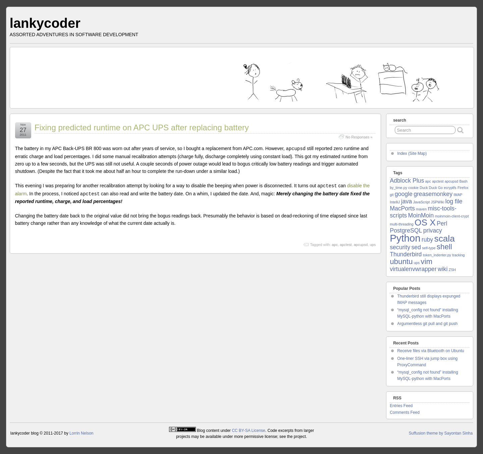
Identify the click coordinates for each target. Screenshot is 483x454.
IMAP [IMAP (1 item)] (457, 195)
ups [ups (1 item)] (417, 263)
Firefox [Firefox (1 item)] (463, 188)
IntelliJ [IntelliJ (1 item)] (395, 202)
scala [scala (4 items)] (444, 239)
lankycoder (45, 23)
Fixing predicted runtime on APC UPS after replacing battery (142, 127)
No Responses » (358, 137)
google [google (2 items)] (404, 194)
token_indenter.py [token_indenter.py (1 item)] (437, 255)
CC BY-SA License (248, 430)
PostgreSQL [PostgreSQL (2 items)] (406, 230)
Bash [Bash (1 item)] (463, 181)
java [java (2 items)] (406, 201)
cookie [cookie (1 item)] (413, 188)
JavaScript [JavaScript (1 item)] (421, 202)
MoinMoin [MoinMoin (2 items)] (421, 215)
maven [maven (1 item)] (421, 209)
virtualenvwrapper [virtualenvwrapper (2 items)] (413, 269)
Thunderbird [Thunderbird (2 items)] (406, 254)
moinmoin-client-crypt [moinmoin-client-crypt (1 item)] (452, 216)
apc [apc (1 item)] (428, 181)
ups (373, 244)
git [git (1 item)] (391, 195)
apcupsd (361, 244)
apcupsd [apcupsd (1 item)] (451, 181)
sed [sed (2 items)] (416, 247)
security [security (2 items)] (400, 247)
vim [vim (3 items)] (426, 261)
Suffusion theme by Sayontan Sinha (441, 433)
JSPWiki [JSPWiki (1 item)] (437, 202)
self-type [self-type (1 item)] (428, 248)
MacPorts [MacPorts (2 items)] (402, 208)
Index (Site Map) (412, 153)
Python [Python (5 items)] (405, 238)
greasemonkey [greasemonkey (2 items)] (433, 194)
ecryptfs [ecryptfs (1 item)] (450, 188)
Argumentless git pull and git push (427, 323)
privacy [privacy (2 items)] (432, 230)
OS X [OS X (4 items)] (425, 222)
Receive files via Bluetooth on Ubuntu (430, 350)
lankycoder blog (24, 433)
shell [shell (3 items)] (444, 247)
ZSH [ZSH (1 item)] (452, 270)
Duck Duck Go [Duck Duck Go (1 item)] (431, 188)
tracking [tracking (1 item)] (458, 255)
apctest (346, 244)
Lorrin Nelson (81, 433)
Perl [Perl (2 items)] (442, 223)
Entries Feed (401, 405)
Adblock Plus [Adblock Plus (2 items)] (407, 180)
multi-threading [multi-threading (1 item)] (401, 224)
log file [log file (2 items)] (454, 201)
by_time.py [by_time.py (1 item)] (398, 188)
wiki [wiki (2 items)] (442, 269)
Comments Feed (405, 412)
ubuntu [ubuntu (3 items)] (401, 261)
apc (335, 244)
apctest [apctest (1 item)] (437, 181)
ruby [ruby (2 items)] (427, 239)
